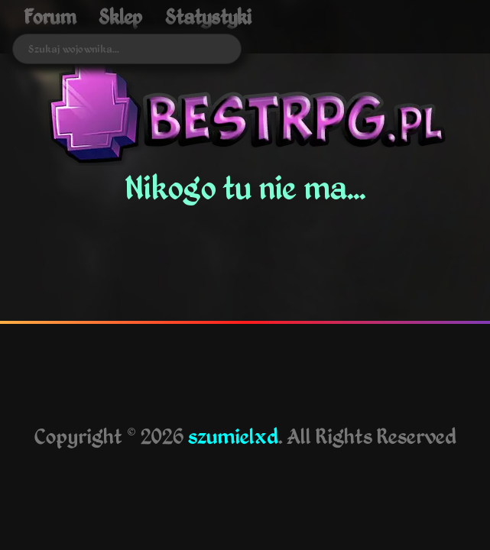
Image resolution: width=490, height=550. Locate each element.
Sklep (120, 16)
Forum (50, 16)
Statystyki (208, 16)
